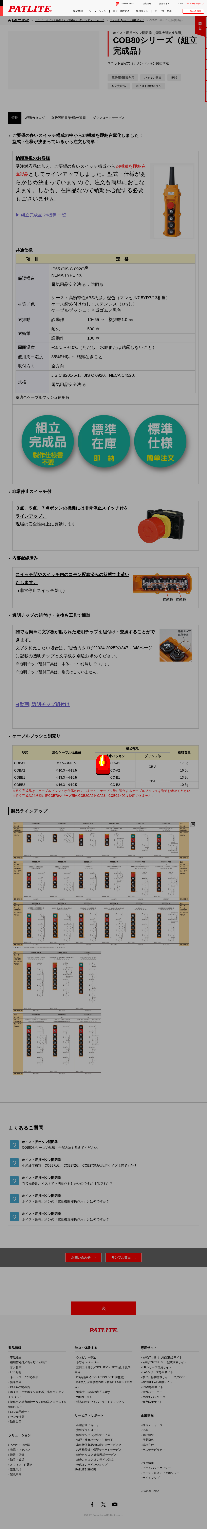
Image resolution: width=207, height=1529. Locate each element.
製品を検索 (195, 11)
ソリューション (97, 11)
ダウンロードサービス (108, 118)
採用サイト (164, 3)
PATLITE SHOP (127, 3)
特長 (15, 117)
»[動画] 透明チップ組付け (43, 704)
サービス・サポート (165, 11)
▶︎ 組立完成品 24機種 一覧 (41, 215)
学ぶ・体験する (121, 11)
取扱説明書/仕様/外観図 (69, 118)
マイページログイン (195, 3)
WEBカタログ (35, 118)
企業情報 (147, 3)
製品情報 (78, 11)
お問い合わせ (81, 1257)
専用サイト (142, 11)
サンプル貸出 (121, 1257)
